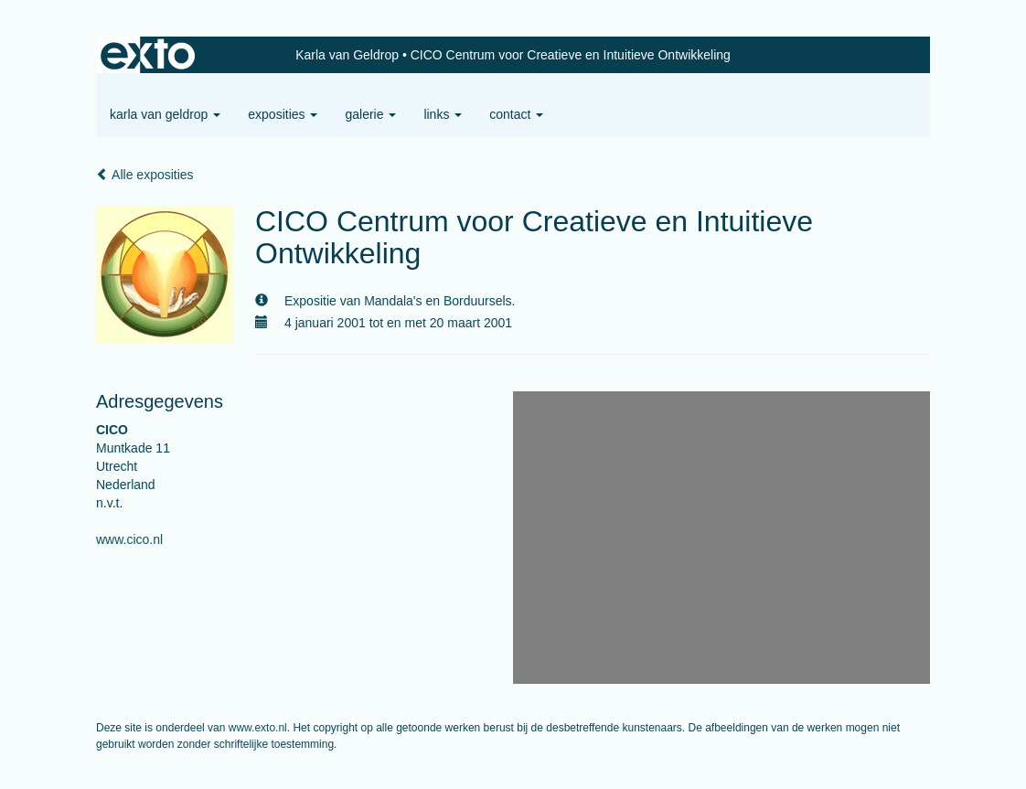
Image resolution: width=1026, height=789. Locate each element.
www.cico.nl (129, 539)
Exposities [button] (282, 114)
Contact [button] (516, 114)
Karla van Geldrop (347, 55)
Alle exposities (145, 174)
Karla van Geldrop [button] (165, 114)
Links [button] (442, 114)
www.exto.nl (258, 727)
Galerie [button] (370, 114)
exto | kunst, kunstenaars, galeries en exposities (147, 55)
